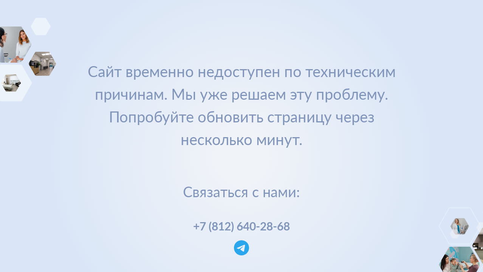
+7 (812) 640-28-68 (241, 226)
